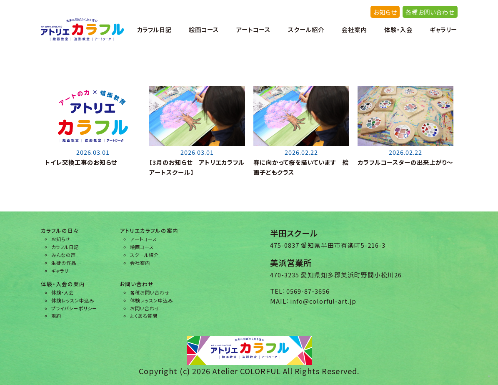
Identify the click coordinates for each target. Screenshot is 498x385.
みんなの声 (63, 255)
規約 (56, 315)
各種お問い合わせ (429, 12)
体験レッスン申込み (72, 300)
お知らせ (385, 12)
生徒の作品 (63, 262)
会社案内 (354, 29)
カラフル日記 (154, 29)
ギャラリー (443, 29)
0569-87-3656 (308, 291)
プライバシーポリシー (74, 308)
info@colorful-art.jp (323, 301)
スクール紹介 (306, 29)
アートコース (253, 29)
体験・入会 (398, 29)
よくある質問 (144, 315)
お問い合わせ (145, 308)
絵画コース (204, 29)
